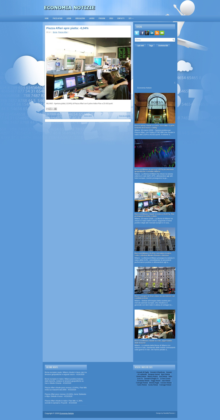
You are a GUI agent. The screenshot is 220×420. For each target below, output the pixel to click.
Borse (55, 32)
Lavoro (91, 18)
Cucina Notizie (153, 385)
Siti (132, 17)
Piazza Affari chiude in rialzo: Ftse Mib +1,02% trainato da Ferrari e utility (154, 127)
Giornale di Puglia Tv (151, 378)
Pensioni (102, 18)
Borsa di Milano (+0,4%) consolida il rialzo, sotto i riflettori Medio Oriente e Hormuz (153, 254)
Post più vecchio (124, 116)
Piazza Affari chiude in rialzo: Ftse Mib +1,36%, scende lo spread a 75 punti (64, 402)
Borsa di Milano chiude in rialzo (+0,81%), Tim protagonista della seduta (154, 215)
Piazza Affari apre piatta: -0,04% (67, 28)
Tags (151, 46)
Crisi (111, 18)
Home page (88, 116)
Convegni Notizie (142, 383)
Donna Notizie (141, 376)
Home (47, 18)
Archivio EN (163, 46)
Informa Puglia (154, 383)
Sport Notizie (165, 374)
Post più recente (51, 116)
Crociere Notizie (166, 383)
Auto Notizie (166, 381)
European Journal (154, 374)
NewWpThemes (168, 413)
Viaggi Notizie (156, 381)
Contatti (120, 18)
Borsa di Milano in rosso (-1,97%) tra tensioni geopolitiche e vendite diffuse (154, 170)
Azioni (69, 18)
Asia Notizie (163, 376)
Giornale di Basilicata (157, 372)
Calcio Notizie (142, 385)
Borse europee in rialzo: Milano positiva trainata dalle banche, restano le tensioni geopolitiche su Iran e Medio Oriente (64, 381)
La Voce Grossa (165, 378)
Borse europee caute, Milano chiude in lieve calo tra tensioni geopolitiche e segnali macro (66, 373)
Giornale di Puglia (143, 372)
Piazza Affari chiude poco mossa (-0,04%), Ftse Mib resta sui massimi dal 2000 (66, 389)
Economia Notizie (144, 88)
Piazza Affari (57, 18)
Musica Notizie (152, 376)
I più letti (140, 46)
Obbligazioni (80, 18)
